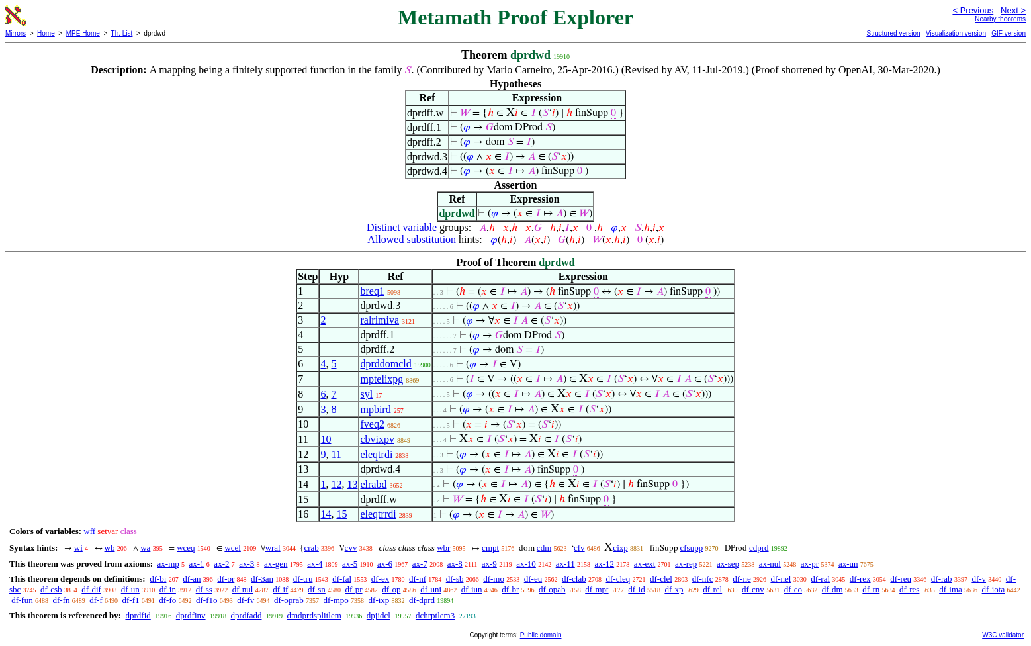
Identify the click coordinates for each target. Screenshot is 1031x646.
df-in (167, 589)
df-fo (167, 600)
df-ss (204, 589)
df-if (280, 589)
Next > (1013, 10)
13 (352, 484)
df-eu (533, 579)
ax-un (848, 564)
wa (145, 548)
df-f (96, 600)
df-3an (262, 579)
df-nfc (702, 579)
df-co (793, 589)
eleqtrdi (376, 454)
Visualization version (956, 33)
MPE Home (83, 33)
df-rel (712, 589)
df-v (978, 579)
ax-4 (314, 564)
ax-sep (728, 564)
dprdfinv (191, 615)
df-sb (455, 579)
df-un (130, 589)
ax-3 (246, 564)
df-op (391, 589)
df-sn (317, 589)
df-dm (832, 589)
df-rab (941, 579)
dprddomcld (385, 363)
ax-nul (770, 564)
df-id (636, 589)
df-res (909, 589)
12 (336, 484)
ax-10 (526, 564)
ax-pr (810, 564)
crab (311, 548)
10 (325, 439)
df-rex (860, 579)
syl (366, 394)
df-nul (242, 589)
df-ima (950, 589)
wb (110, 548)
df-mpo (336, 600)
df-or (225, 579)
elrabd (373, 484)
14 (325, 514)
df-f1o (207, 600)
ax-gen (275, 564)
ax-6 (384, 564)
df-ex (380, 579)
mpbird (375, 409)
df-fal (341, 579)
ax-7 (419, 564)
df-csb (51, 589)
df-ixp (379, 600)
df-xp (673, 589)
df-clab (574, 579)
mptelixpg (381, 379)
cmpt (490, 548)
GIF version (1008, 33)
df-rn (870, 589)
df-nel (780, 579)
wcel (232, 548)
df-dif (91, 589)
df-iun (471, 589)
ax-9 (489, 564)
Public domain (541, 635)
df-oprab (289, 600)
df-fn (61, 600)
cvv (351, 548)
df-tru (303, 579)
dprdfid (137, 615)
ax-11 (565, 564)
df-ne (741, 579)
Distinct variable (402, 227)
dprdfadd (246, 615)
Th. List (122, 33)
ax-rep (686, 564)
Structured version (893, 33)
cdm (544, 548)
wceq (186, 548)
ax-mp (168, 564)
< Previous (972, 10)
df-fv (245, 600)
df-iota (993, 589)
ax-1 (196, 564)
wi (78, 548)
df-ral (820, 579)
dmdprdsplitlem (314, 615)
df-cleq (617, 579)
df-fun (22, 600)
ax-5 (349, 564)
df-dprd (422, 600)
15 (341, 514)
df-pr (354, 589)
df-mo (493, 579)
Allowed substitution (411, 239)
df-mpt (596, 589)
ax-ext (644, 564)
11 (336, 454)
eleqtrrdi (378, 514)
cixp (620, 548)
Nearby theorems (1000, 19)
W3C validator (1003, 635)
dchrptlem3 (435, 615)
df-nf (417, 579)
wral (273, 548)
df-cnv (753, 589)
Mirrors (15, 33)
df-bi (158, 579)
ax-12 (605, 564)
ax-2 (221, 564)
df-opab (552, 589)
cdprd (759, 548)
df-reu (900, 579)
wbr (443, 548)
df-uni (430, 589)
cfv (579, 548)
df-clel (661, 579)
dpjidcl (378, 615)
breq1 (372, 291)
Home (46, 33)
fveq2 (372, 424)
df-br (510, 589)
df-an (192, 579)
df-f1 (131, 600)
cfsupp (691, 548)
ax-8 (455, 564)
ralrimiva (379, 320)
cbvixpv (377, 439)
